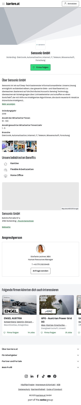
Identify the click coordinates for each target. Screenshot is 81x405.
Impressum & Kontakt (46, 384)
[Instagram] (26, 375)
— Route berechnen (25, 221)
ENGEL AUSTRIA (13, 318)
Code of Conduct (54, 389)
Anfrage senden (40, 271)
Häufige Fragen (28, 384)
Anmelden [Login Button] (70, 3)
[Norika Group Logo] (40, 400)
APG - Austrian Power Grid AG (56, 320)
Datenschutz (24, 389)
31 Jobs (68, 332)
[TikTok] (43, 375)
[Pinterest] (54, 375)
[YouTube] (49, 375)
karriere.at (41, 395)
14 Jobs (31, 332)
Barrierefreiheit (38, 389)
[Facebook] (37, 375)
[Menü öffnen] (3, 4)
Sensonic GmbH (40, 53)
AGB (58, 384)
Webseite (6, 227)
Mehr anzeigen (8, 104)
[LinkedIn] (32, 375)
